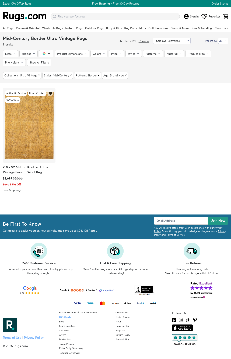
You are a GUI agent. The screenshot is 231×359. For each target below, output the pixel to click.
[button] (10, 53)
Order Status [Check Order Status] (122, 317)
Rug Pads (130, 28)
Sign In (191, 16)
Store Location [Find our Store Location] (67, 326)
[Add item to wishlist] (50, 93)
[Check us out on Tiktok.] (187, 320)
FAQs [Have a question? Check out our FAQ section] (118, 321)
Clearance (221, 28)
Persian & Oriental (28, 28)
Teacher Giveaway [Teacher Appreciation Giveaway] (69, 352)
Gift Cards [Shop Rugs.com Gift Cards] (65, 317)
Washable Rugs (52, 28)
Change (144, 41)
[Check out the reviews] (185, 339)
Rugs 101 (120, 330)
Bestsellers (65, 339)
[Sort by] (172, 41)
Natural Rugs (73, 28)
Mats (142, 28)
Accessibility (122, 339)
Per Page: (211, 41)
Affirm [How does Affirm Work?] (62, 334)
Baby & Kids (114, 28)
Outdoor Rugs (94, 28)
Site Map (64, 330)
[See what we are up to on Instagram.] (181, 320)
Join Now (218, 221)
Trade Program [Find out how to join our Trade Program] (67, 344)
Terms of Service (175, 234)
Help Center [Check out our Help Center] (122, 326)
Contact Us (121, 312)
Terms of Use (12, 338)
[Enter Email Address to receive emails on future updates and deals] (181, 221)
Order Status (220, 3)
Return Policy (122, 334)
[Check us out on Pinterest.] (195, 320)
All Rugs (8, 28)
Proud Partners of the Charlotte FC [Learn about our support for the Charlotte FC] (79, 312)
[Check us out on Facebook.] (174, 320)
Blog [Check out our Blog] (61, 321)
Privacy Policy (34, 338)
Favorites (210, 16)
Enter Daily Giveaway (71, 348)
